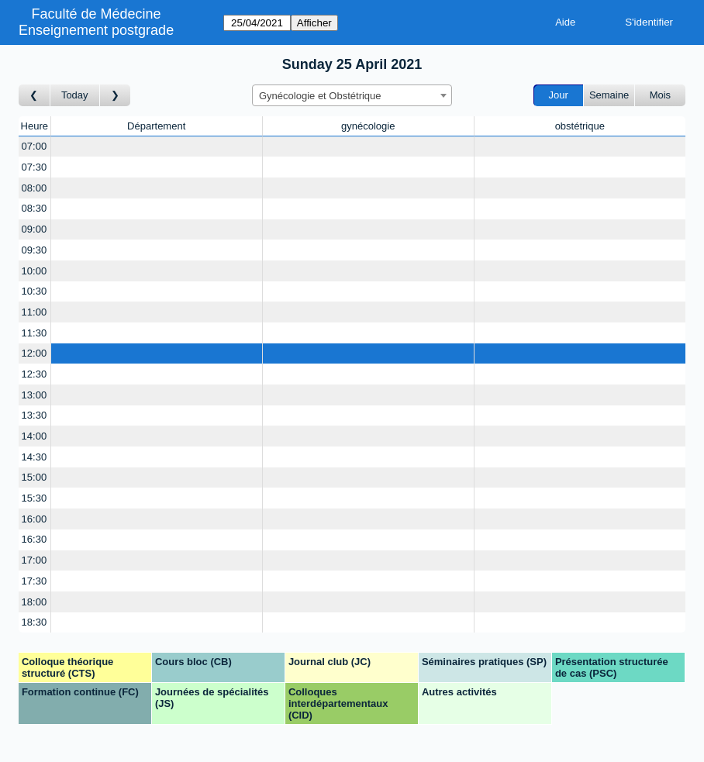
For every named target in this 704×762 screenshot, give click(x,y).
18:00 (34, 602)
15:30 (34, 498)
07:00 (34, 146)
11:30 (34, 333)
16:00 (34, 519)
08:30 (34, 208)
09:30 (34, 250)
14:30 (34, 457)
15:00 (34, 477)
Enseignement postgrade (96, 30)
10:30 (34, 291)
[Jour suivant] (115, 95)
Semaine (609, 95)
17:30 (34, 581)
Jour (558, 95)
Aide (565, 22)
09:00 (34, 229)
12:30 (34, 374)
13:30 (34, 415)
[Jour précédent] (34, 95)
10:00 (34, 271)
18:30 (34, 622)
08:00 (34, 188)
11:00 (34, 312)
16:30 (34, 539)
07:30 (34, 167)
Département (156, 126)
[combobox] (352, 95)
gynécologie (368, 126)
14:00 (34, 436)
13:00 (34, 395)
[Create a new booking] (156, 146)
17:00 (34, 560)
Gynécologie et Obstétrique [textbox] (320, 96)
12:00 (34, 353)
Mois (660, 95)
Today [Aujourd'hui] (74, 95)
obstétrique (580, 126)
